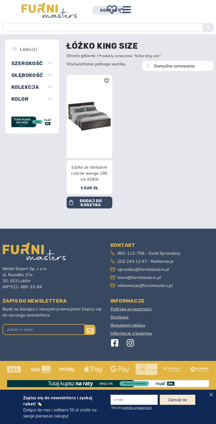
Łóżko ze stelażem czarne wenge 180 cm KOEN (89, 173)
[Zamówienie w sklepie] (178, 66)
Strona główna (81, 55)
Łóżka (28, 49)
